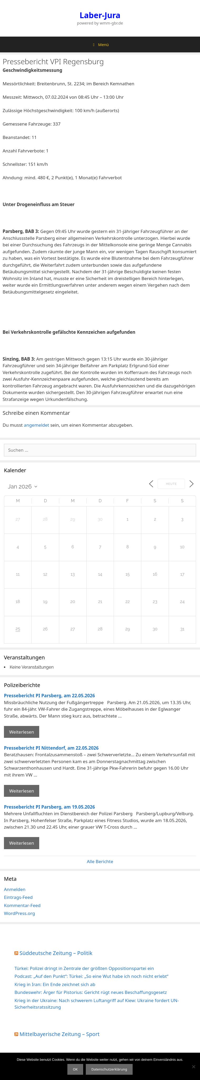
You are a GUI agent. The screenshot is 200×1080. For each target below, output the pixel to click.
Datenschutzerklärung (109, 1069)
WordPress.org (19, 913)
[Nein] (193, 1066)
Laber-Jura (100, 15)
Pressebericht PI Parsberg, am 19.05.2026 (49, 807)
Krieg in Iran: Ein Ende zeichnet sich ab (54, 984)
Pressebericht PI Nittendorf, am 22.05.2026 (51, 748)
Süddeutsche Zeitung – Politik (55, 953)
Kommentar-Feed (22, 905)
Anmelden (15, 889)
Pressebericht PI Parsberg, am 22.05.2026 (49, 696)
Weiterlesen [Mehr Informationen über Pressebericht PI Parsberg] (21, 732)
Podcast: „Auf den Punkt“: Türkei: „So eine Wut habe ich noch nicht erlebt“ (91, 976)
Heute (171, 484)
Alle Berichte (100, 861)
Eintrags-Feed (18, 897)
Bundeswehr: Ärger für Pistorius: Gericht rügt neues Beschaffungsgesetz (90, 992)
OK (75, 1069)
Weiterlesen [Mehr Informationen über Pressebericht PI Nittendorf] (21, 791)
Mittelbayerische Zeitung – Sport (59, 1034)
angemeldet (36, 425)
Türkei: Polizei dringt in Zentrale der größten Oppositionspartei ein (84, 968)
